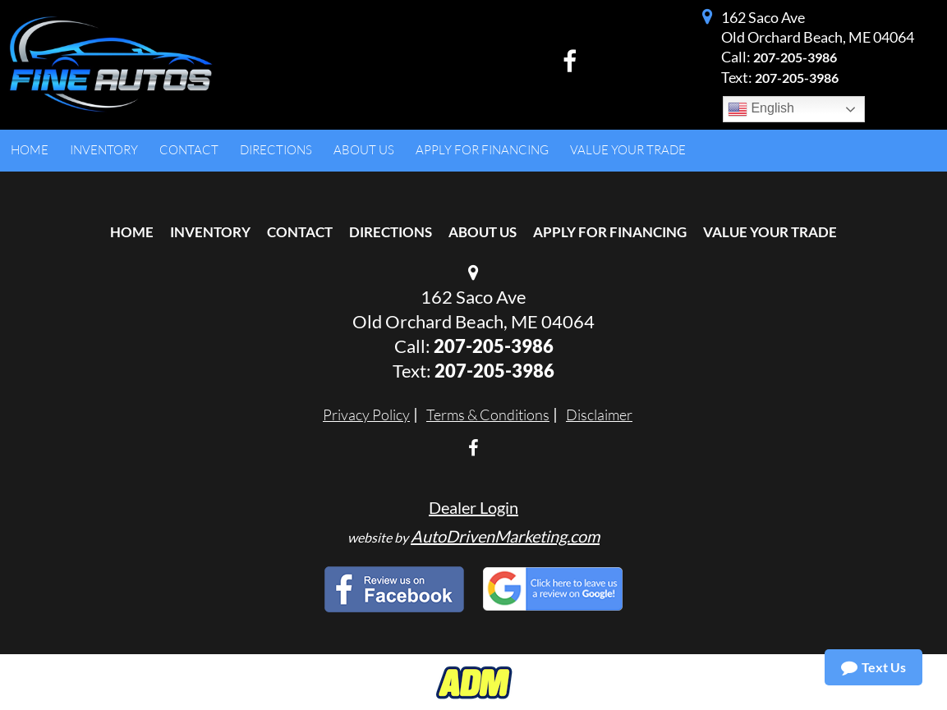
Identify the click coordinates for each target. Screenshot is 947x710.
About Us (482, 231)
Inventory (210, 231)
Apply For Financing (610, 231)
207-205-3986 (795, 57)
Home (132, 231)
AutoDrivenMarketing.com (505, 536)
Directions (390, 231)
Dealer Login (473, 507)
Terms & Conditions (487, 414)
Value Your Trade (770, 231)
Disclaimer (599, 414)
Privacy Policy (366, 414)
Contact (300, 231)
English (761, 109)
